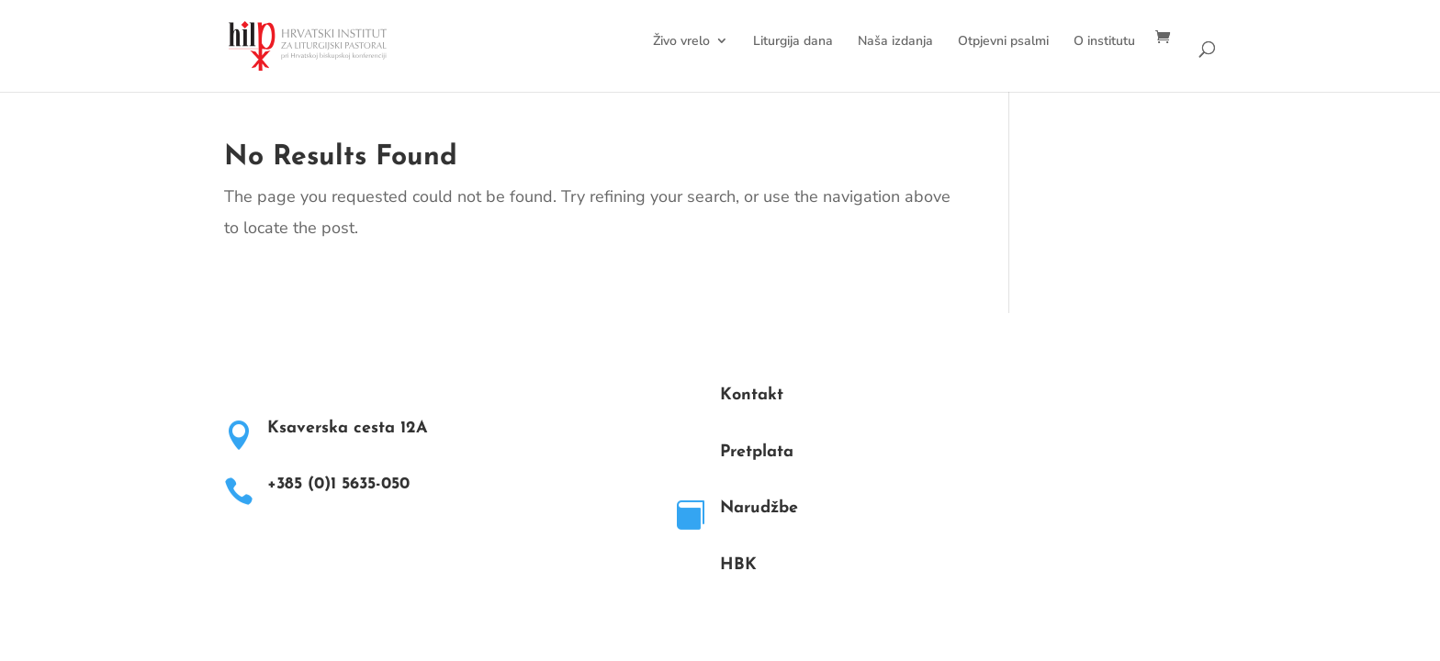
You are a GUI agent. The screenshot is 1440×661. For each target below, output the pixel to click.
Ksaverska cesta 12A (347, 428)
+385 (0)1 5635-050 (338, 484)
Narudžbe (759, 508)
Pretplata (756, 452)
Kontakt (751, 395)
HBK (738, 565)
